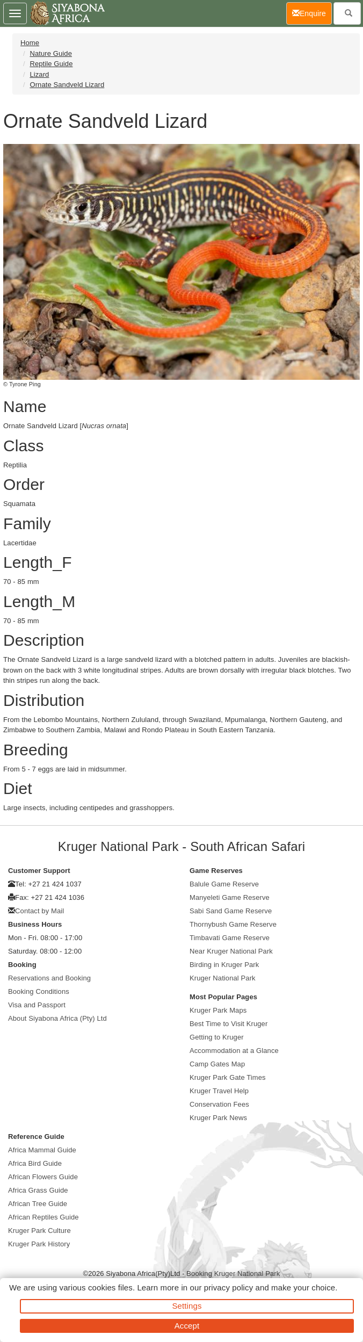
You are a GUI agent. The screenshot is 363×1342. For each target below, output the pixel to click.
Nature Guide (51, 53)
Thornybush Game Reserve (233, 924)
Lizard (39, 74)
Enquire (312, 13)
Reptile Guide (51, 64)
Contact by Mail (39, 911)
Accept (187, 1325)
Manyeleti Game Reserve (230, 897)
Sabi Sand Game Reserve (231, 911)
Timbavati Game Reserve (230, 938)
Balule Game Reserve (224, 884)
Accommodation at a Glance (234, 1051)
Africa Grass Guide (38, 1190)
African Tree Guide (37, 1204)
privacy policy (228, 1287)
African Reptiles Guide (43, 1217)
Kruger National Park (223, 978)
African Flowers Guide (43, 1177)
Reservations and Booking (49, 978)
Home (29, 43)
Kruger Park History (39, 1244)
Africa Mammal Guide (42, 1150)
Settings (187, 1305)
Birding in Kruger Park (224, 965)
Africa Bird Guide (35, 1163)
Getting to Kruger (217, 1037)
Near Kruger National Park (231, 951)
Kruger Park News (218, 1118)
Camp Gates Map (217, 1064)
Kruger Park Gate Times (228, 1077)
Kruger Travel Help (219, 1091)
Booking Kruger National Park (233, 1273)
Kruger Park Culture (39, 1230)
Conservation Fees (219, 1104)
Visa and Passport (37, 1005)
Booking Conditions (38, 991)
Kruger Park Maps (218, 1010)
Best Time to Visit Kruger (228, 1024)
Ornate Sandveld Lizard (67, 85)
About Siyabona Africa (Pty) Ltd (57, 1018)
